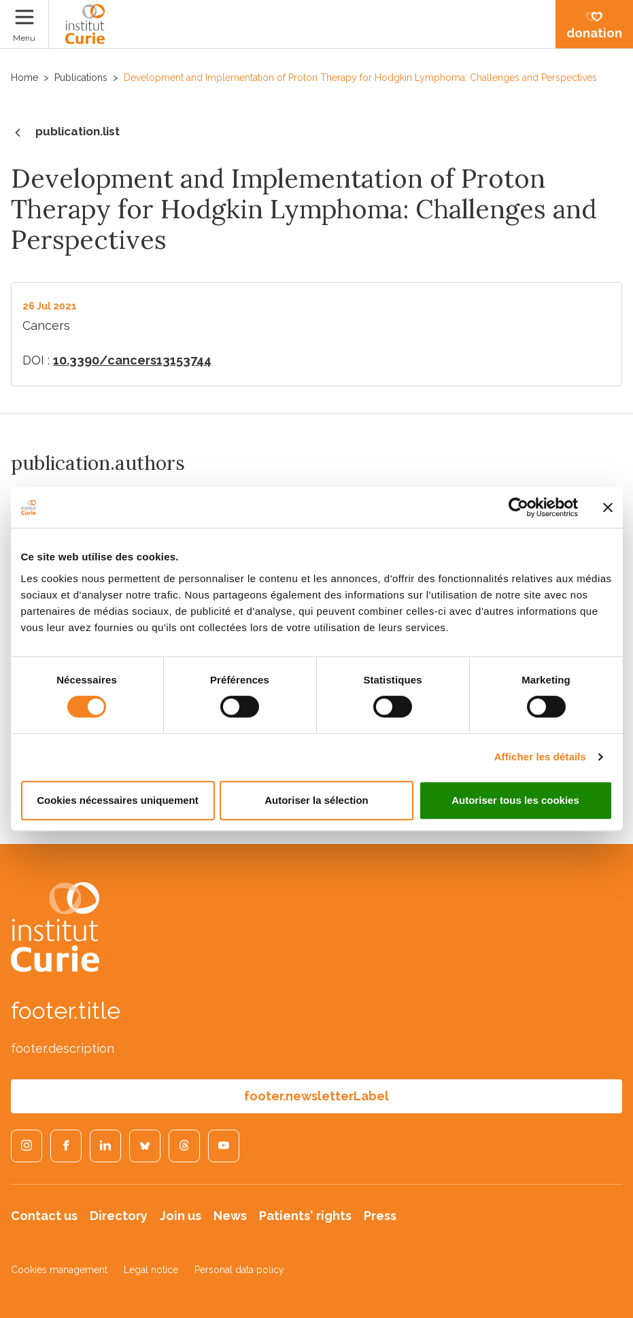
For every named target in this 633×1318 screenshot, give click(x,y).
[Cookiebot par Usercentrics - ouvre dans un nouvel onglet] (518, 507)
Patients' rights (305, 1216)
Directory (119, 1216)
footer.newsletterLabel (316, 1096)
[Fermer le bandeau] (608, 507)
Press (380, 1216)
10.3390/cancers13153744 (132, 360)
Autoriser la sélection (316, 800)
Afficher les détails (540, 756)
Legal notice (151, 1269)
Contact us (44, 1216)
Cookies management (59, 1269)
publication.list (65, 132)
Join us (180, 1216)
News (230, 1216)
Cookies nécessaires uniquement (118, 800)
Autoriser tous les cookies (515, 800)
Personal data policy (239, 1269)
